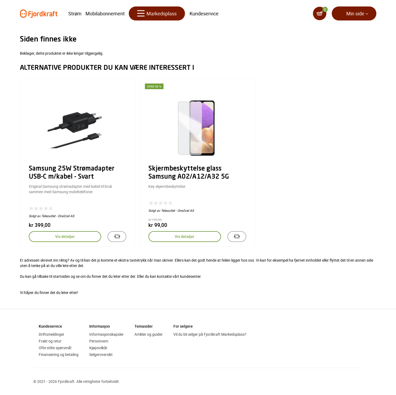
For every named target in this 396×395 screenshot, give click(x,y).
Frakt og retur (50, 341)
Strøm (74, 13)
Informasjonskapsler (106, 334)
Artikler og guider (148, 334)
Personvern (98, 341)
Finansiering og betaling (59, 354)
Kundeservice (204, 13)
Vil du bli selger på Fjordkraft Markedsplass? (210, 334)
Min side (355, 13)
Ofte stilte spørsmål (55, 347)
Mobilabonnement (105, 13)
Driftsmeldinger (51, 334)
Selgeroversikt (101, 354)
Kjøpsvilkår (98, 347)
